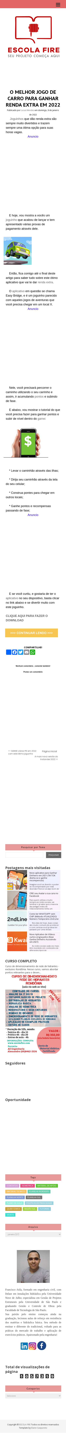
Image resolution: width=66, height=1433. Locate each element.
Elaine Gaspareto (39, 1427)
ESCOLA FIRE (25, 1424)
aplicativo (18, 291)
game (41, 418)
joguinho (12, 219)
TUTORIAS (44, 1208)
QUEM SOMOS (13, 1208)
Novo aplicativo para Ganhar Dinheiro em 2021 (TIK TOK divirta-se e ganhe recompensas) (43, 877)
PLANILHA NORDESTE (39, 1191)
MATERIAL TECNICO (16, 1191)
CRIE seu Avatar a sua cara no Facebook (44, 894)
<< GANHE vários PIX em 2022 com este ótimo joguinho (22, 752)
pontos (39, 396)
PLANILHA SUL (34, 1197)
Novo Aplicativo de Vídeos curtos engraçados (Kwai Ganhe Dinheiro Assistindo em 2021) (43, 938)
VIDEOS (10, 1214)
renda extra (45, 282)
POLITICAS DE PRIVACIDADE (39, 1203)
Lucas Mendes (28, 110)
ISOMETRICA (27, 1185)
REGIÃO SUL (29, 1208)
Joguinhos (17, 118)
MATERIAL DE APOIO (46, 1185)
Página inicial (49, 751)
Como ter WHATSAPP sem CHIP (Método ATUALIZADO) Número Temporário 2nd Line (44, 916)
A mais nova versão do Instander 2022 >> (46, 758)
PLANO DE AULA (14, 1203)
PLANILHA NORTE (15, 1197)
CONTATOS (12, 1185)
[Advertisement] (33, 171)
